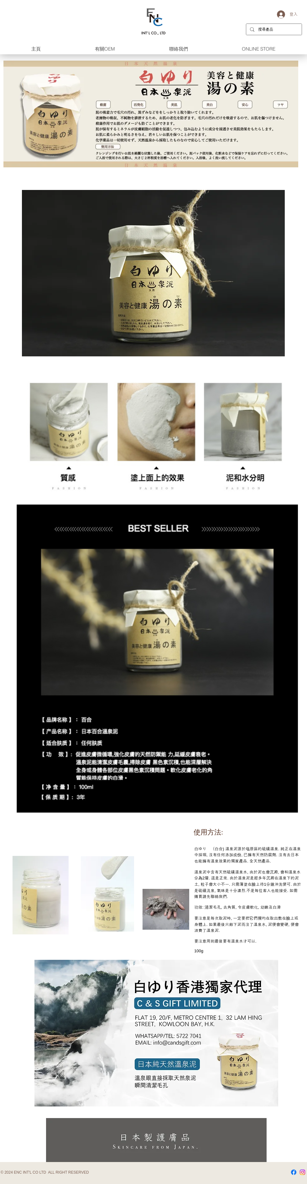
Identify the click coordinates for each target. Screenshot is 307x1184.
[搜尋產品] (273, 29)
